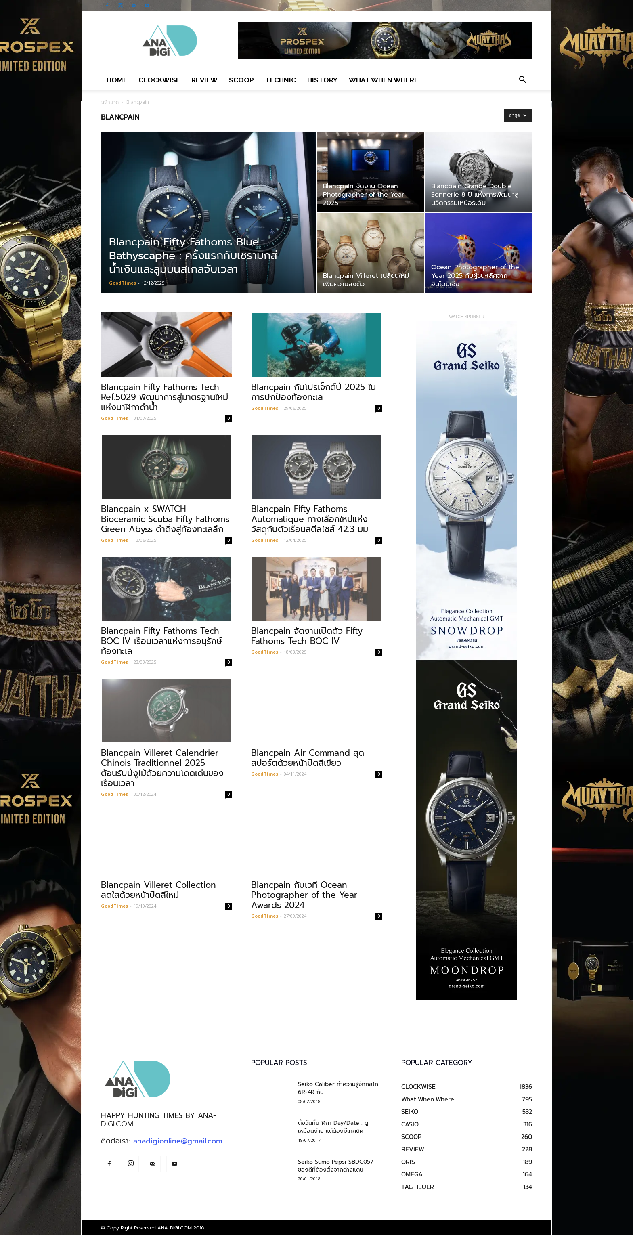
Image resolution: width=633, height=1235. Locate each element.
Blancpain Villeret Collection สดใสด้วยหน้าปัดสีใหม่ (158, 890)
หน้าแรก (110, 102)
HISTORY (322, 80)
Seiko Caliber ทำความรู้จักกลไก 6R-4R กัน (338, 1088)
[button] (522, 80)
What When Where (383, 80)
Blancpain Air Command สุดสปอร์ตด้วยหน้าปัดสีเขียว (307, 758)
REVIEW (204, 80)
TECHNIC (280, 80)
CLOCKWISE (159, 80)
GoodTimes (122, 283)
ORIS (408, 1161)
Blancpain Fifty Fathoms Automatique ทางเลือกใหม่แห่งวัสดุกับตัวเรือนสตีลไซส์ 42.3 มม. (310, 519)
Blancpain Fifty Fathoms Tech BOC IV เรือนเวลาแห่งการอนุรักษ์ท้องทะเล (161, 641)
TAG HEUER (417, 1186)
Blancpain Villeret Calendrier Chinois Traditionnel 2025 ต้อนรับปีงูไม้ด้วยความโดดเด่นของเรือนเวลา (162, 768)
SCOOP (241, 80)
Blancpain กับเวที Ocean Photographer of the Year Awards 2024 (304, 895)
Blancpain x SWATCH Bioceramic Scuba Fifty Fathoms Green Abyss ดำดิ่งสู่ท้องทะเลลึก (165, 519)
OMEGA (412, 1174)
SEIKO (409, 1111)
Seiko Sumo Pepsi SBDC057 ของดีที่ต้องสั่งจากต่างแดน (335, 1165)
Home (117, 80)
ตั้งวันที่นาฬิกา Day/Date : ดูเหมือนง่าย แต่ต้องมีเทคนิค (333, 1127)
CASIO (410, 1124)
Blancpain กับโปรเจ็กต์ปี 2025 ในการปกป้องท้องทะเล (313, 392)
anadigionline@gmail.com (177, 1141)
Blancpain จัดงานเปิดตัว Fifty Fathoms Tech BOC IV (307, 636)
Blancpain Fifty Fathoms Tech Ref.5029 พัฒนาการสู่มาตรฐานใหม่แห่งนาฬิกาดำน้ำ (164, 397)
